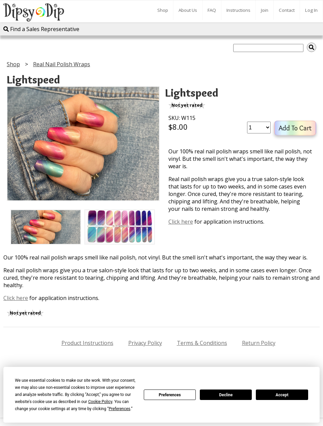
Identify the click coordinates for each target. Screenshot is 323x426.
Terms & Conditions (202, 343)
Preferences (170, 395)
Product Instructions (87, 343)
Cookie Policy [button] (100, 401)
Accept (282, 395)
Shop (162, 10)
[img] (311, 47)
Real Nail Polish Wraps (61, 64)
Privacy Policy (145, 343)
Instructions (238, 10)
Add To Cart (295, 128)
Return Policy (258, 343)
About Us (188, 10)
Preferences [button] (119, 408)
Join (264, 10)
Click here (180, 221)
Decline (226, 395)
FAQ (212, 10)
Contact (287, 10)
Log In (311, 10)
